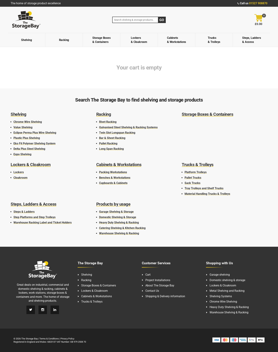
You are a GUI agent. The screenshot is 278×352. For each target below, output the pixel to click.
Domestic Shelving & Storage (117, 217)
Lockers (18, 172)
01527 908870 (258, 3)
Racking (64, 40)
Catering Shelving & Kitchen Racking (122, 228)
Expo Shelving (22, 154)
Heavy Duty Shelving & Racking (119, 222)
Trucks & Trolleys (214, 39)
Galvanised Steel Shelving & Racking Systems (128, 127)
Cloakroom (20, 177)
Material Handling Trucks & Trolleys (207, 193)
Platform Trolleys (196, 172)
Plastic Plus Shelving (26, 138)
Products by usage (113, 204)
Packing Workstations (113, 172)
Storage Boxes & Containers (101, 39)
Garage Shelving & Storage (116, 211)
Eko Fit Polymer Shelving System (34, 143)
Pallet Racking (108, 143)
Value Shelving (22, 127)
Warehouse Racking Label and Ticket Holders (42, 222)
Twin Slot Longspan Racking (117, 132)
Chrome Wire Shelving (27, 122)
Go (161, 20)
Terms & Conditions (49, 338)
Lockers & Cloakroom (139, 39)
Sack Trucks (192, 183)
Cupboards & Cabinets (113, 183)
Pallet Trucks (193, 177)
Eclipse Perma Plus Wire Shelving (34, 132)
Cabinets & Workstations (176, 39)
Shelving (26, 40)
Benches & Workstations (114, 177)
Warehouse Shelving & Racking (119, 233)
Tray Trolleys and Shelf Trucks (204, 188)
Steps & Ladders (24, 211)
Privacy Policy (67, 338)
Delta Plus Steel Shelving (29, 148)
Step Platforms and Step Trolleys (34, 217)
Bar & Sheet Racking (112, 138)
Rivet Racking (107, 122)
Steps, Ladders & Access (251, 39)
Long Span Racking (111, 148)
